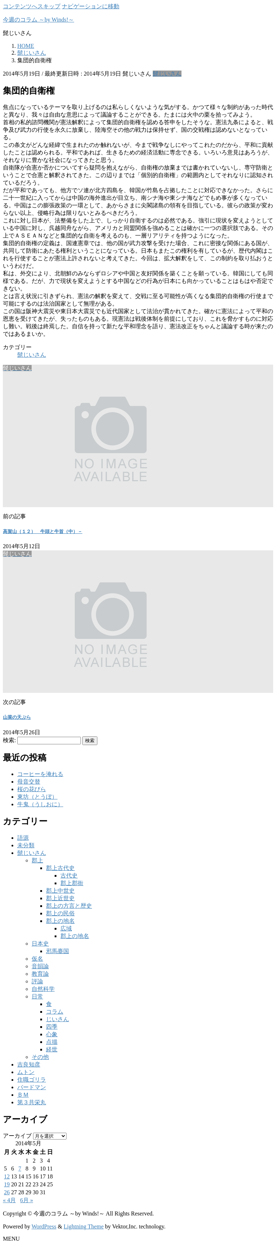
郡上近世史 (60, 898)
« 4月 (9, 1200)
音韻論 (40, 966)
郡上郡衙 (71, 883)
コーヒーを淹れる (40, 774)
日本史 (40, 943)
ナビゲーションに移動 (90, 6)
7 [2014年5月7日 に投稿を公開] (19, 1168)
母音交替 (28, 782)
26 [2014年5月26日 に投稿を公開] (7, 1192)
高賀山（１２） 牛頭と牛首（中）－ (42, 531)
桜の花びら (31, 789)
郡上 (37, 860)
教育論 (40, 974)
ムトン (25, 1072)
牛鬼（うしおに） (40, 804)
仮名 (37, 959)
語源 (23, 838)
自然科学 (43, 989)
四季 (52, 1027)
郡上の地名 (60, 921)
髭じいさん (167, 74)
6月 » (26, 1200)
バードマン (31, 1087)
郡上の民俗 (60, 913)
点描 (52, 1042)
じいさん (57, 1019)
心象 (52, 1034)
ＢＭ (23, 1095)
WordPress (44, 1226)
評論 (37, 981)
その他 (40, 1057)
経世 (52, 1049)
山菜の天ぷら (17, 717)
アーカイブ (17, 1136)
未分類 (25, 845)
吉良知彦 (28, 1064)
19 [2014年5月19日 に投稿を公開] (7, 1184)
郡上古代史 (60, 868)
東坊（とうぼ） (37, 797)
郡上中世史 (60, 891)
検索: (9, 740)
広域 (66, 928)
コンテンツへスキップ (31, 6)
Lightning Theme (84, 1226)
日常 (37, 996)
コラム (54, 1012)
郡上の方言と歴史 (69, 906)
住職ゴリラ (31, 1080)
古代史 (69, 875)
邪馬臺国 (57, 951)
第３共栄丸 (31, 1102)
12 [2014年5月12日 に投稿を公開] (7, 1176)
